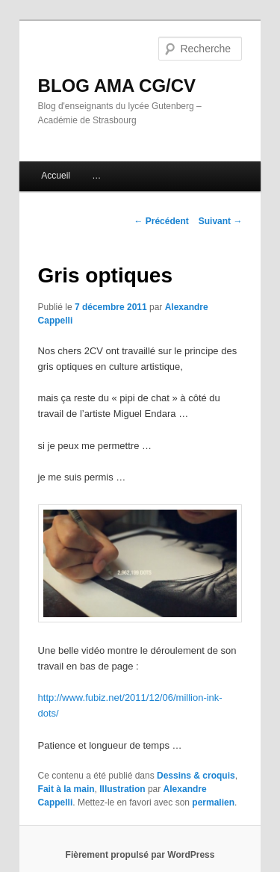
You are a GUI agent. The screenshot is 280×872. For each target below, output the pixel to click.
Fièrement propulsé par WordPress (140, 855)
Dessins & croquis (196, 775)
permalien (213, 802)
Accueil (55, 175)
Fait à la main (66, 789)
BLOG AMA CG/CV (117, 85)
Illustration (122, 789)
